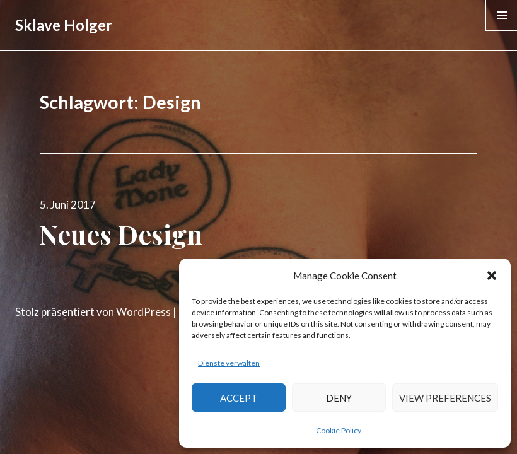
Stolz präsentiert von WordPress (93, 311)
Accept (238, 398)
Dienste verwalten (229, 363)
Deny (339, 398)
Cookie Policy (338, 430)
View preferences (445, 398)
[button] (491, 275)
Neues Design (121, 234)
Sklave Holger (63, 25)
